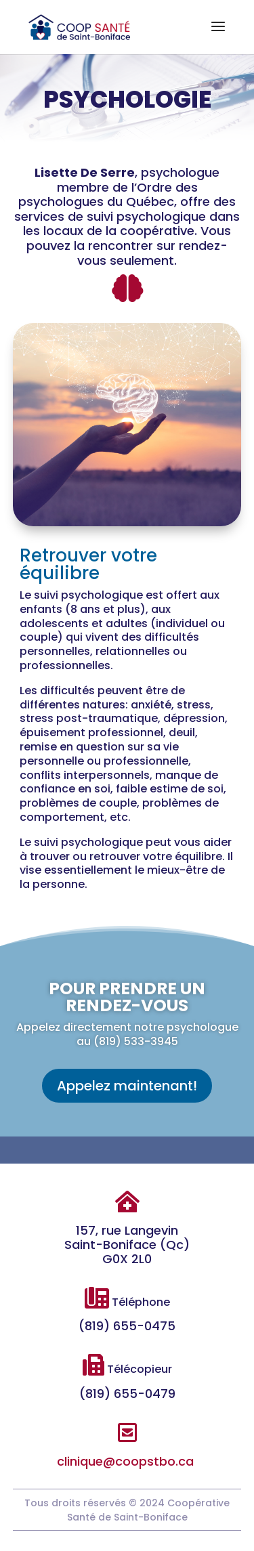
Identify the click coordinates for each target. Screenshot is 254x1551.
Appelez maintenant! (127, 1085)
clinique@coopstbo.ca (125, 1461)
